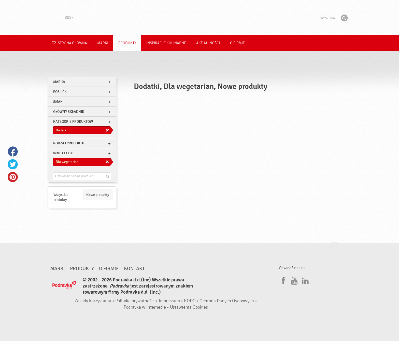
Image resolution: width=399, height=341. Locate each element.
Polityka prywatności (135, 301)
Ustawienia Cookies (189, 307)
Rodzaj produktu (68, 143)
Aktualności (208, 43)
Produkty (127, 43)
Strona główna (69, 43)
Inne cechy (63, 153)
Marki (102, 43)
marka (59, 82)
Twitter (13, 164)
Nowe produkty (97, 195)
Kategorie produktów (73, 121)
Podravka (199, 18)
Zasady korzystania (93, 301)
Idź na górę (334, 247)
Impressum (169, 301)
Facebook (13, 151)
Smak (58, 102)
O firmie (237, 43)
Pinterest (13, 177)
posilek (60, 92)
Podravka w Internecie (145, 307)
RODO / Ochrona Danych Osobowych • (220, 301)
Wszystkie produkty (60, 197)
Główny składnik (68, 112)
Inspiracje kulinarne (166, 43)
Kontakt (134, 269)
